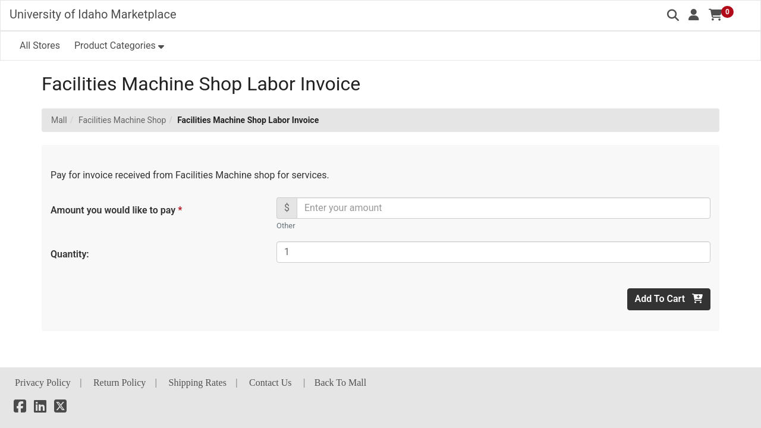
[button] (694, 15)
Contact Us (270, 382)
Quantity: (70, 254)
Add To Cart (669, 298)
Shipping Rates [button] (198, 382)
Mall (59, 120)
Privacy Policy (43, 382)
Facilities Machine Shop (122, 120)
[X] (60, 408)
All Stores (40, 45)
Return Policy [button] (119, 382)
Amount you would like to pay (116, 210)
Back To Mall (340, 382)
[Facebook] (20, 408)
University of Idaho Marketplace (93, 14)
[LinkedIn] (40, 408)
